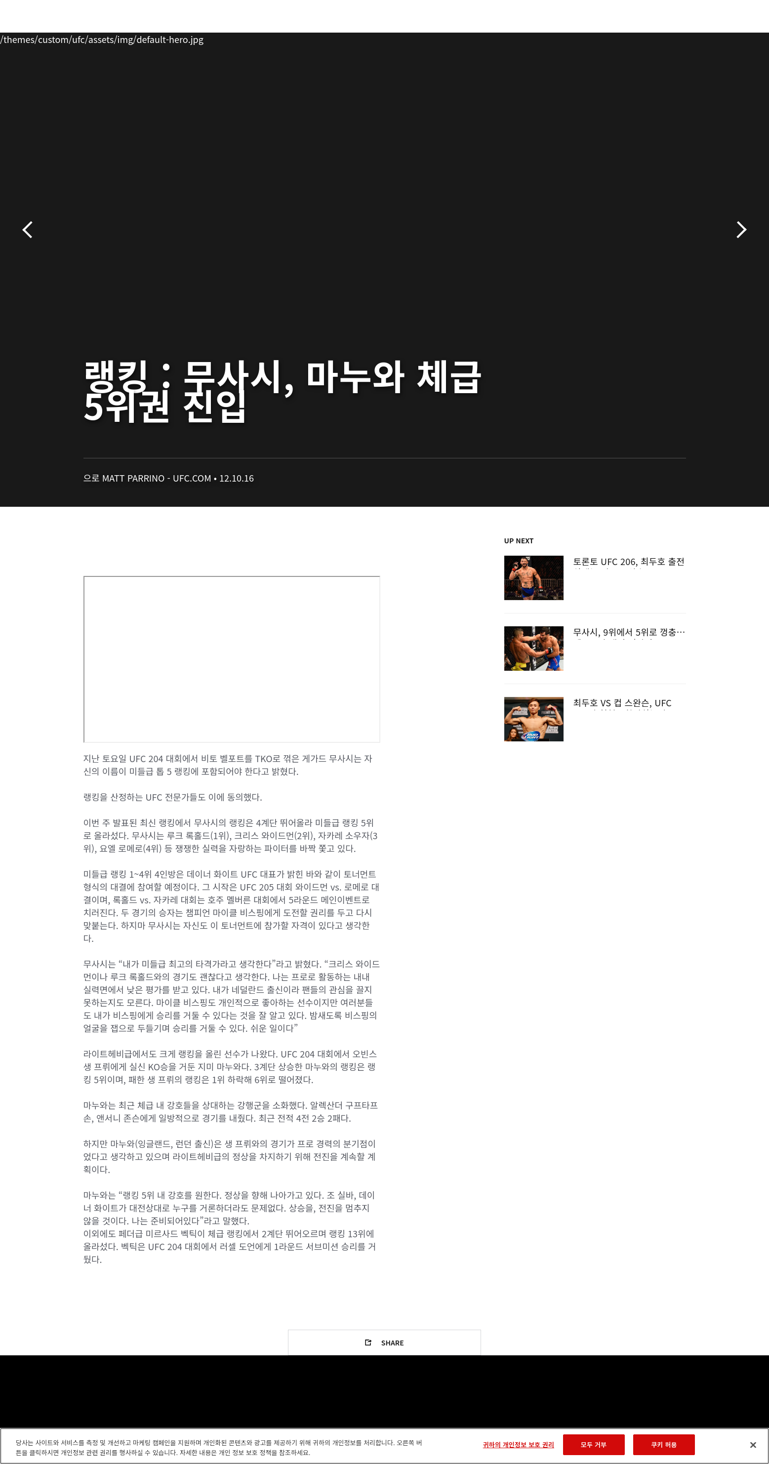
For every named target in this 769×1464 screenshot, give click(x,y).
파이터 (153, 37)
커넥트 (550, 37)
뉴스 (191, 37)
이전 (31, 230)
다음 (738, 230)
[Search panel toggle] (691, 37)
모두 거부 (594, 1444)
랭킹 (111, 37)
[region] (384, 1446)
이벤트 (74, 37)
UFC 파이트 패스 (608, 37)
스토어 (666, 37)
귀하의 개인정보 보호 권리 (518, 1444)
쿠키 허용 (664, 1444)
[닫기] (753, 1445)
